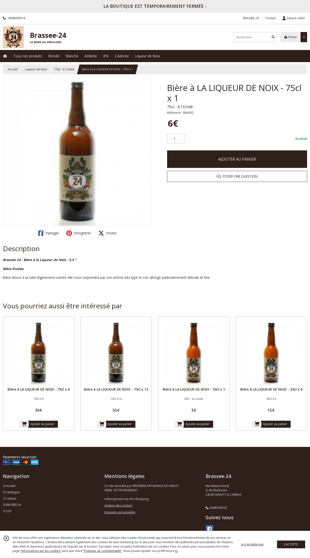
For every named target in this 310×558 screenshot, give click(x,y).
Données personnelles (119, 512)
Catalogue (11, 492)
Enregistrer (78, 233)
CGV (7, 511)
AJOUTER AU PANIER (237, 159)
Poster (107, 233)
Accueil (12, 69)
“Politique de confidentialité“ (102, 551)
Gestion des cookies (118, 505)
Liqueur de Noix (36, 69)
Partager (48, 233)
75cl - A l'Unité (64, 69)
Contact (270, 18)
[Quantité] (176, 139)
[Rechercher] (273, 37)
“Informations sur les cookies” (40, 551)
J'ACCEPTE (291, 544)
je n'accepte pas (252, 544)
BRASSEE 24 (12, 505)
